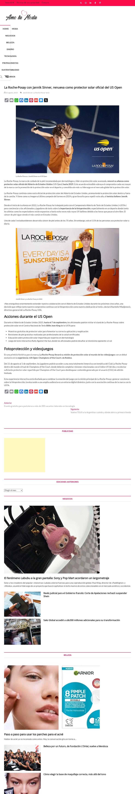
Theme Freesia (32, 789)
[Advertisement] (24, 414)
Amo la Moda (9, 789)
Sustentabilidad (106, 29)
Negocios (33, 29)
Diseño (56, 29)
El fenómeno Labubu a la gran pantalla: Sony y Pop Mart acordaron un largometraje (56, 537)
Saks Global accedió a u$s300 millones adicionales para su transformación (81, 579)
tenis (47, 52)
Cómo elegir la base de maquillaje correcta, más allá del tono (74, 733)
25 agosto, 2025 (11, 52)
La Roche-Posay (39, 52)
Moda (22, 29)
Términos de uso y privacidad (28, 3)
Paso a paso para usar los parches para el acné (33, 693)
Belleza (45, 29)
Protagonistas (86, 29)
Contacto (45, 3)
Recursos (62, 35)
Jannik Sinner (28, 52)
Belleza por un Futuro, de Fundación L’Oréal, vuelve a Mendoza (75, 705)
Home (12, 29)
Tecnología (69, 29)
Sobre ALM (9, 3)
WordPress (42, 789)
